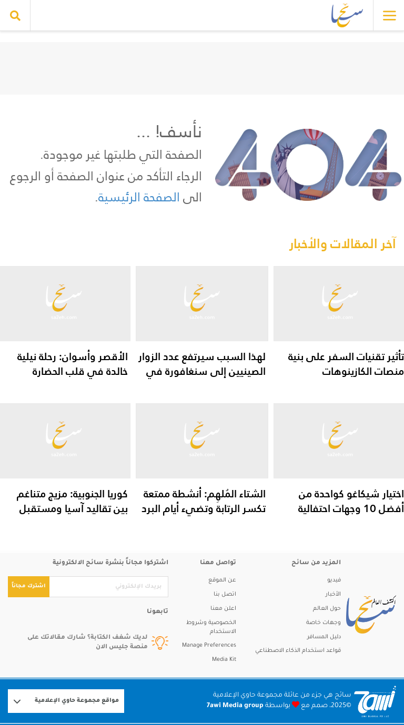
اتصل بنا (225, 594)
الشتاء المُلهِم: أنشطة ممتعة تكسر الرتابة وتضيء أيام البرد (204, 501)
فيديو (334, 580)
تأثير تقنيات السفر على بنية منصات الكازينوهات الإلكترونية (346, 371)
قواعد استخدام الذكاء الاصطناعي (298, 651)
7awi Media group (235, 706)
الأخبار (333, 594)
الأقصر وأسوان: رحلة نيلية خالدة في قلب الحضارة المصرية (72, 371)
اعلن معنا (223, 609)
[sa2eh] (368, 614)
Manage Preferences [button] (209, 645)
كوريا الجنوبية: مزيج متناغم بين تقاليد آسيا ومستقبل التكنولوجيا (72, 508)
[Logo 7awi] (375, 701)
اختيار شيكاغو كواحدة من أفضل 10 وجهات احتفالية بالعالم (351, 508)
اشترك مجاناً (29, 586)
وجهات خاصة (323, 623)
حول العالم (327, 609)
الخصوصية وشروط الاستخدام (211, 627)
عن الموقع (222, 580)
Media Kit (224, 660)
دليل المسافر (324, 637)
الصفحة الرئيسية (139, 197)
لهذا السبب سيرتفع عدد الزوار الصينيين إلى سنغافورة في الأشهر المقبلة (202, 371)
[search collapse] (15, 16)
